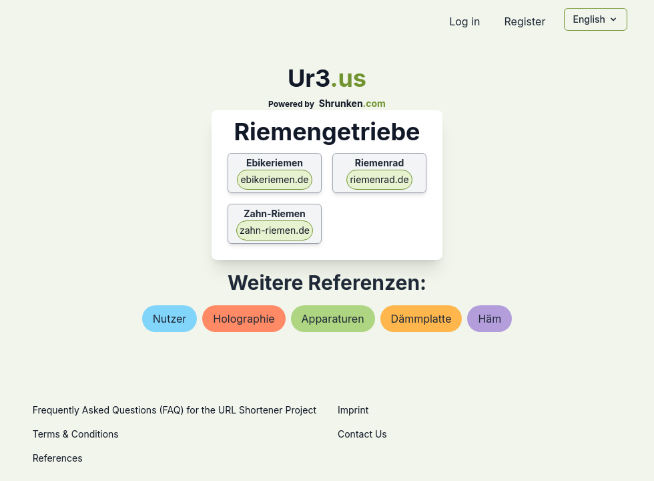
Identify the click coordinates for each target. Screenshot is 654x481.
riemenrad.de (379, 179)
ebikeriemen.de (274, 179)
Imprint (353, 410)
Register (524, 21)
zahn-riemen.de (275, 230)
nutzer (170, 318)
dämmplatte (421, 318)
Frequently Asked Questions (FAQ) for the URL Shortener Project (174, 410)
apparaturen (333, 318)
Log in (464, 21)
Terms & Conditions (76, 434)
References (58, 458)
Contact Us (362, 434)
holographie (243, 318)
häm (489, 318)
